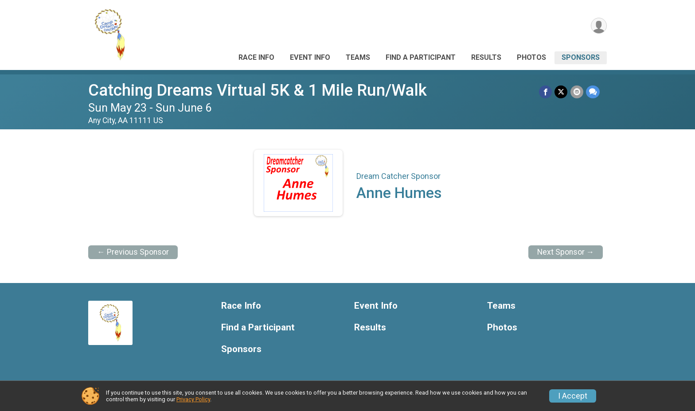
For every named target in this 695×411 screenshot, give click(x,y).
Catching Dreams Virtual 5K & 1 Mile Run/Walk (257, 90)
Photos (531, 57)
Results (486, 57)
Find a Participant (421, 57)
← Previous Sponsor (133, 252)
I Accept (572, 396)
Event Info (310, 57)
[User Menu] (598, 26)
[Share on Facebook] (545, 91)
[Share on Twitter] (561, 91)
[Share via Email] (576, 91)
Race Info (256, 57)
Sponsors (581, 57)
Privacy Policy (193, 399)
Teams (358, 57)
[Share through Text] (593, 91)
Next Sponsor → (565, 252)
